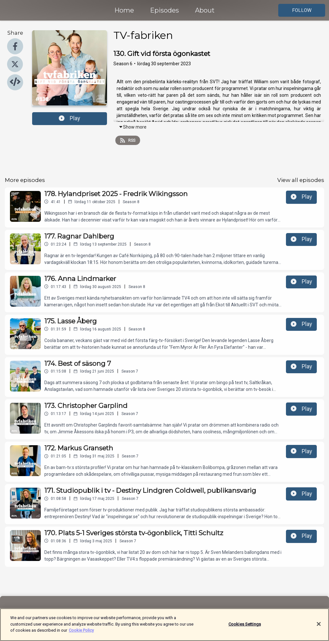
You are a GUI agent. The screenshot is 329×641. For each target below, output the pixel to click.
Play (69, 118)
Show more (133, 127)
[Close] (319, 627)
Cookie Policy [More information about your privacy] (81, 633)
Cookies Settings (244, 627)
